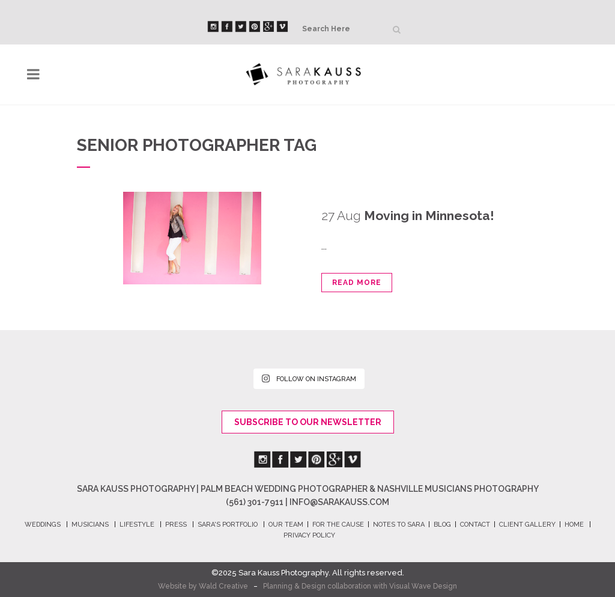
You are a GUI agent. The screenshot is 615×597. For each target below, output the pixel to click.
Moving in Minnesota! (429, 215)
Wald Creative (223, 586)
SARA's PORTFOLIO (228, 524)
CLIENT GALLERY (527, 524)
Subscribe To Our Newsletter (307, 422)
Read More (356, 282)
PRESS (176, 524)
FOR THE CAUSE (338, 524)
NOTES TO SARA (399, 524)
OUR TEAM (285, 524)
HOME (574, 524)
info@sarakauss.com (339, 502)
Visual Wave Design (423, 586)
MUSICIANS (90, 524)
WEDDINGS (43, 524)
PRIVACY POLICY (309, 535)
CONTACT (475, 524)
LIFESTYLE (137, 524)
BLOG (442, 524)
